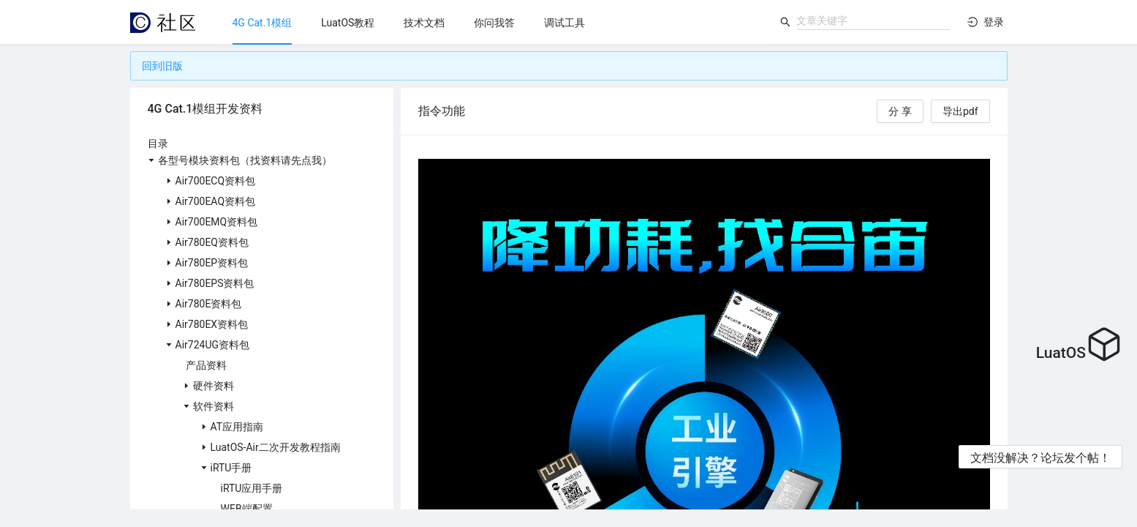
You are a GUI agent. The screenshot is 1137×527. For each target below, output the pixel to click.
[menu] (494, 22)
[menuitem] (262, 23)
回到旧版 (162, 66)
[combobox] (873, 20)
